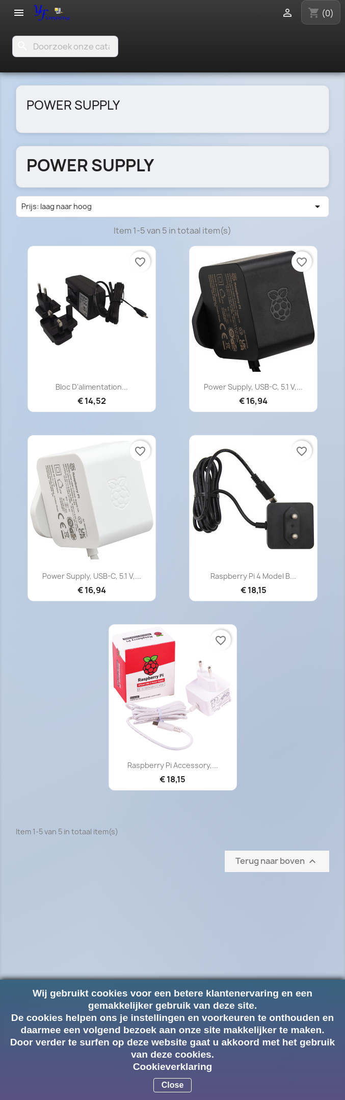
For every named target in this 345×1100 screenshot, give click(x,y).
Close (173, 1085)
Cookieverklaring (173, 1066)
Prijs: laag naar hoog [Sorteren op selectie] (172, 206)
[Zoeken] (65, 46)
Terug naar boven (277, 861)
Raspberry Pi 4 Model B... (253, 576)
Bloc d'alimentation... (92, 387)
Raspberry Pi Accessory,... (172, 765)
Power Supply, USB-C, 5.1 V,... (253, 387)
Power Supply (73, 105)
